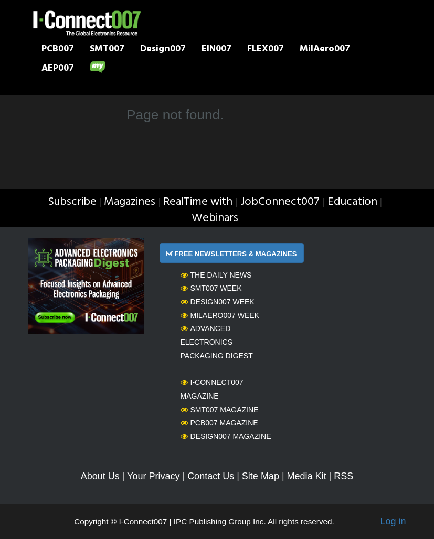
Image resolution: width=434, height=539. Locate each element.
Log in (393, 521)
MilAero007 (325, 50)
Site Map (260, 476)
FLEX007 (265, 50)
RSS (343, 476)
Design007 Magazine (226, 436)
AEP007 (57, 69)
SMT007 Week (211, 288)
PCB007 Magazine (219, 423)
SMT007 (107, 50)
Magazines (129, 202)
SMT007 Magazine (220, 409)
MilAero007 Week (220, 315)
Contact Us (210, 476)
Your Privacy (153, 476)
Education (352, 202)
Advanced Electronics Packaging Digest (217, 341)
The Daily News (216, 275)
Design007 (163, 50)
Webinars (215, 218)
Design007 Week (218, 302)
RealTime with (197, 202)
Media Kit (306, 476)
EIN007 (216, 50)
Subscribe (72, 202)
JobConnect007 (280, 202)
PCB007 (57, 50)
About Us (100, 476)
